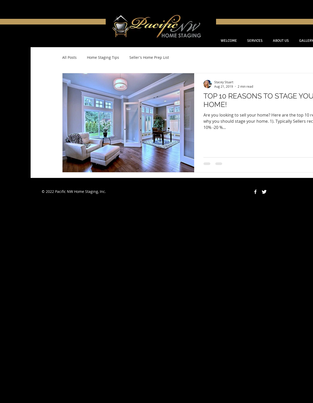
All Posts (69, 57)
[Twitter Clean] (264, 192)
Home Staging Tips (103, 57)
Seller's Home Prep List (149, 57)
